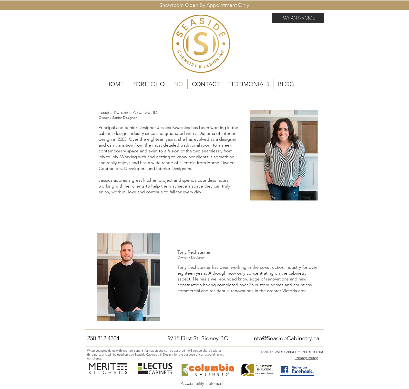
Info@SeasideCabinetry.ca (285, 338)
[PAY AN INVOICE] (298, 18)
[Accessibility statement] (202, 383)
